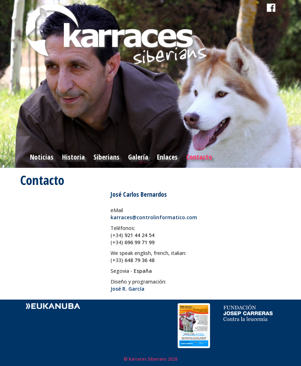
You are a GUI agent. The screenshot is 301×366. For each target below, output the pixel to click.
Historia (73, 157)
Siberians (106, 157)
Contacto (199, 157)
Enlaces (167, 157)
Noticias (41, 157)
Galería (138, 157)
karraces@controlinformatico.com (154, 217)
